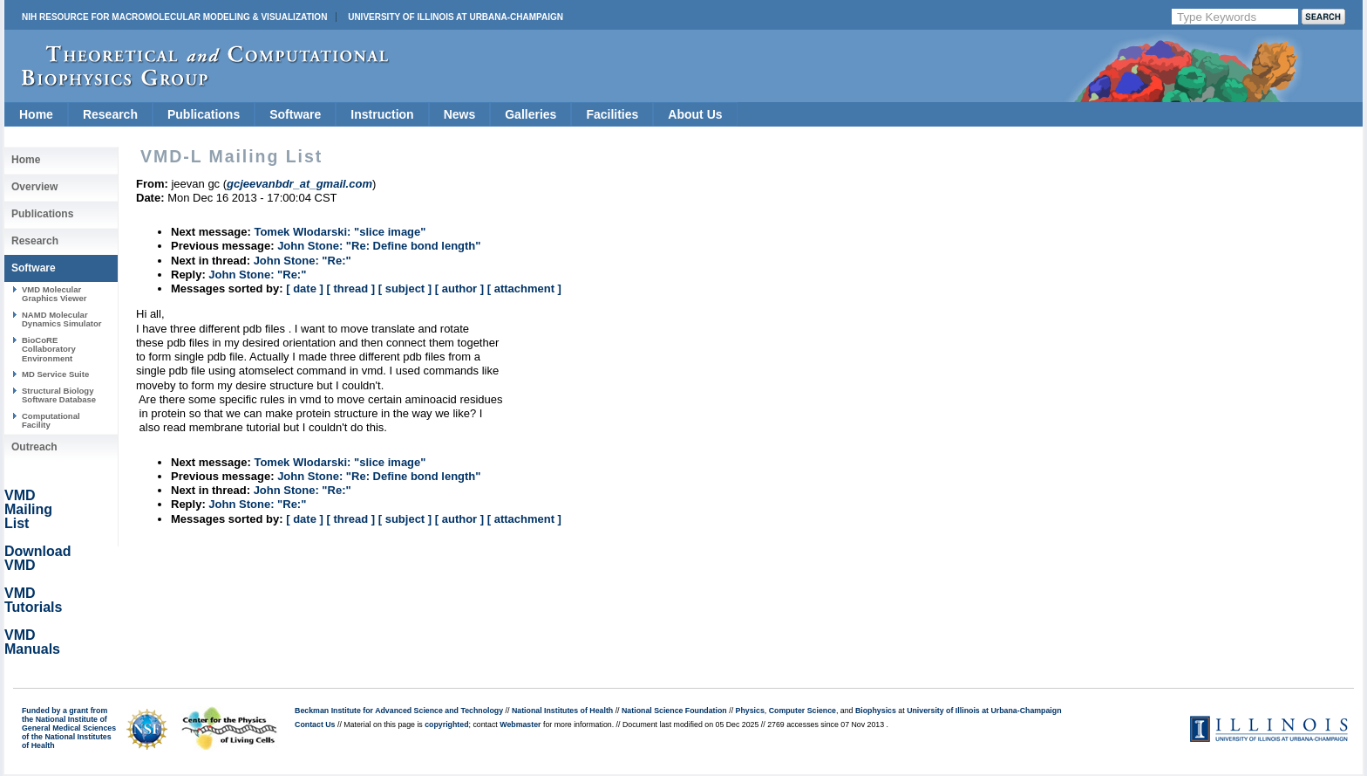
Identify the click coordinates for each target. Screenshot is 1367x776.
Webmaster (520, 724)
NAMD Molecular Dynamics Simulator (62, 319)
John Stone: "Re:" (302, 260)
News (460, 114)
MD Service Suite (55, 374)
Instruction (381, 114)
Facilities (612, 114)
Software (295, 114)
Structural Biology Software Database (59, 395)
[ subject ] (405, 288)
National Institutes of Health (562, 710)
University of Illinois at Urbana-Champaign (455, 17)
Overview (34, 187)
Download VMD (37, 558)
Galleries (530, 114)
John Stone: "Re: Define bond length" (378, 245)
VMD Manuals (32, 642)
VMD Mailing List (28, 509)
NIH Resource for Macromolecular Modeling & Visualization (174, 17)
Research (110, 114)
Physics (750, 710)
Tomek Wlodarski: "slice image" (339, 231)
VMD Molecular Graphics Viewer (54, 294)
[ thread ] (350, 288)
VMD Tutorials (33, 600)
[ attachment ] (524, 288)
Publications (203, 114)
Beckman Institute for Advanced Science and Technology (399, 710)
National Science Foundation (674, 710)
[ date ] (304, 288)
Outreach (34, 447)
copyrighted (446, 724)
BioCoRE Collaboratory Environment (49, 349)
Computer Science (802, 710)
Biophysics (875, 710)
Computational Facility (51, 420)
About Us (695, 114)
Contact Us (315, 724)
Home (36, 114)
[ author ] (459, 288)
